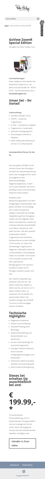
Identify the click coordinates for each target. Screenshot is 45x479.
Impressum (14, 465)
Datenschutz (27, 465)
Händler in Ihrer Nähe (20, 443)
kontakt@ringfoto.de (17, 93)
